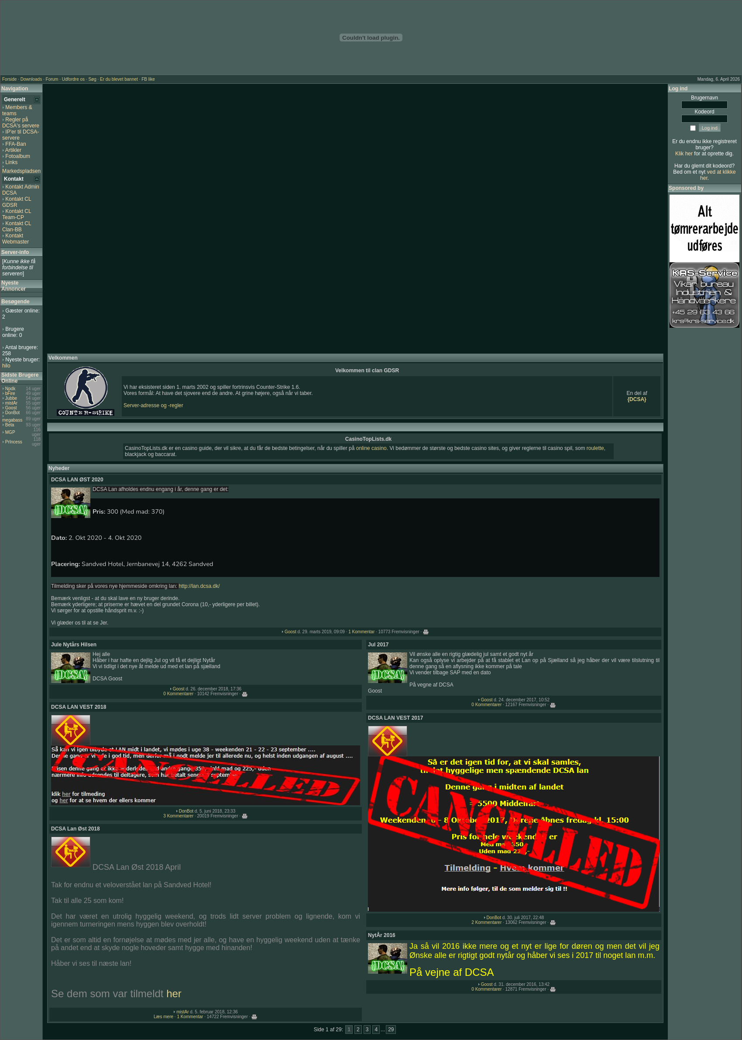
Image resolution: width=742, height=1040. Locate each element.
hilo (6, 366)
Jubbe (11, 398)
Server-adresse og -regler (153, 405)
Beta (9, 424)
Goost (11, 407)
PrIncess (13, 441)
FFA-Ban (15, 144)
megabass (12, 420)
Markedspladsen (21, 171)
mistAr (11, 403)
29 (391, 1029)
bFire (10, 393)
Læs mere (163, 1016)
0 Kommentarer (178, 693)
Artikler (13, 150)
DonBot (12, 412)
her (174, 993)
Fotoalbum (17, 156)
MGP (10, 432)
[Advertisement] (355, 219)
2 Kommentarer (486, 922)
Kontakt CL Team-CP (16, 214)
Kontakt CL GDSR (16, 202)
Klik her (684, 154)
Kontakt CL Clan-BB (16, 226)
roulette (595, 448)
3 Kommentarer (178, 815)
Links (11, 162)
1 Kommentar (361, 631)
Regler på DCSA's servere (20, 123)
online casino (371, 448)
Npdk (10, 388)
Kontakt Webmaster (15, 239)
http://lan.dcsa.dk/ (199, 586)
